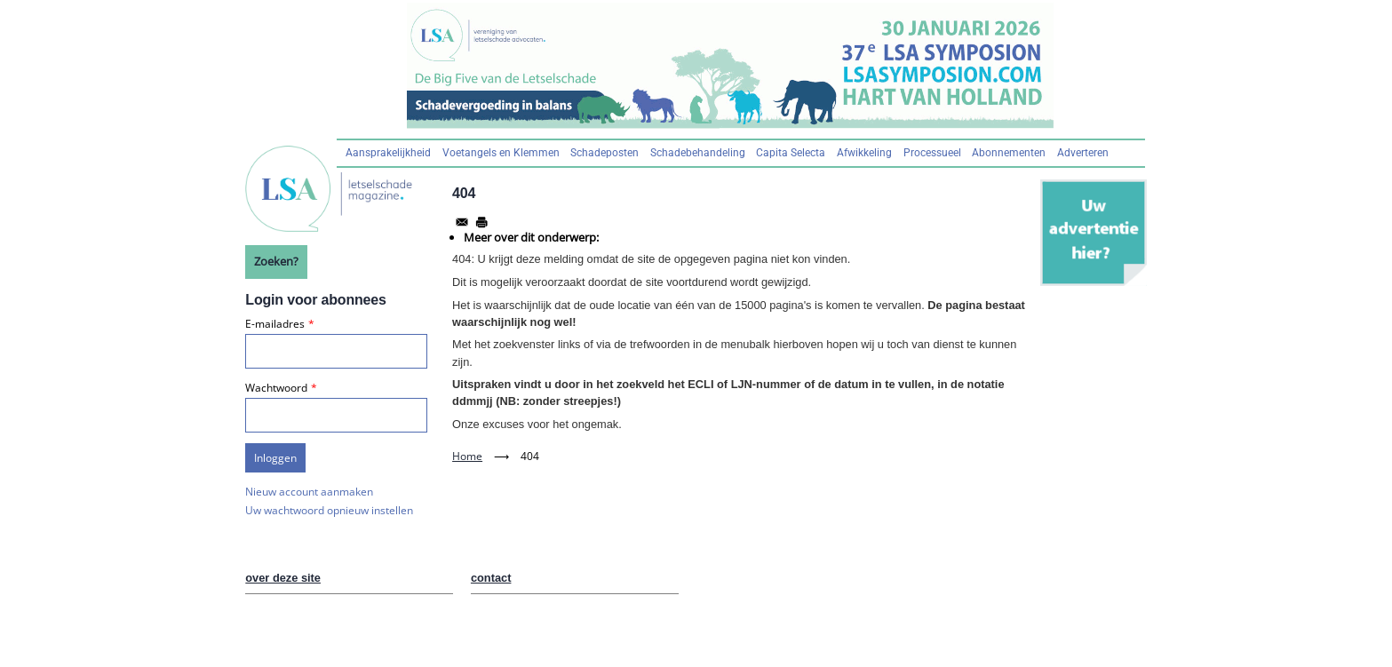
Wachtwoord (276, 387)
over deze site (283, 577)
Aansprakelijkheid (388, 153)
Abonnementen (1009, 153)
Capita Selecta (790, 153)
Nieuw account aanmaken (309, 491)
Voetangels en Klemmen (501, 153)
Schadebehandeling (697, 153)
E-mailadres (275, 323)
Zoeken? (276, 261)
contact (491, 577)
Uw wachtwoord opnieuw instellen (329, 510)
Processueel (932, 153)
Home (467, 456)
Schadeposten (604, 153)
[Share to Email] (462, 222)
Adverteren (1083, 153)
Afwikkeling (864, 153)
